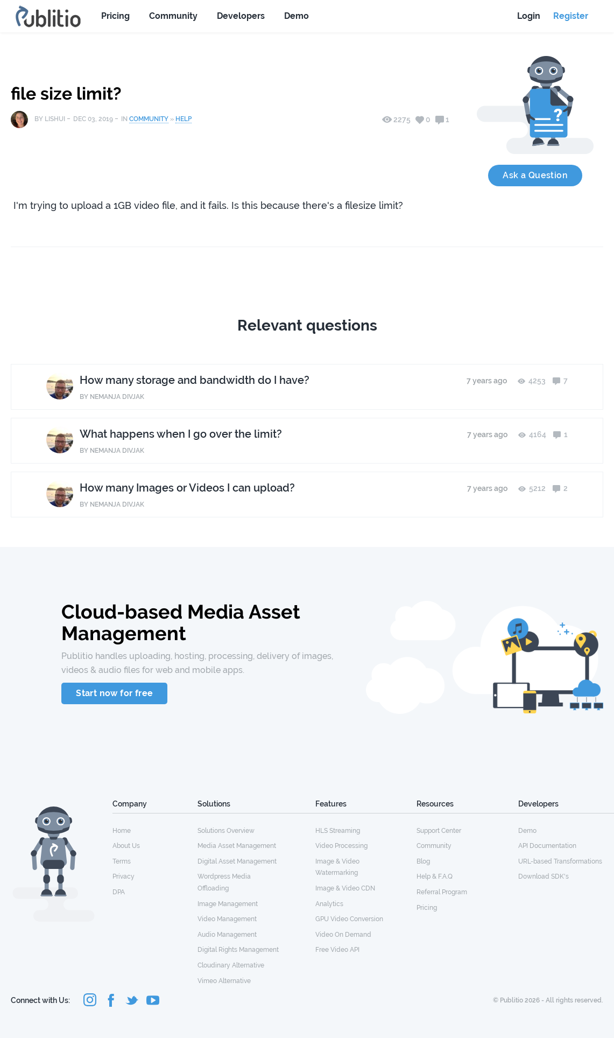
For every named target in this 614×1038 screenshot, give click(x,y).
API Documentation (547, 846)
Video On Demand (343, 934)
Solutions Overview (226, 830)
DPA (118, 892)
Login (528, 16)
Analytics (329, 904)
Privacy (123, 876)
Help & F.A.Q (435, 876)
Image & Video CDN (345, 888)
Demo (296, 16)
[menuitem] (155, 830)
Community (173, 16)
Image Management (227, 904)
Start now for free (114, 693)
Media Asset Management (236, 846)
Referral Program (442, 892)
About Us (126, 846)
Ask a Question (535, 175)
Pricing (115, 16)
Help (183, 119)
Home (121, 830)
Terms (121, 861)
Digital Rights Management (238, 949)
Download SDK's (543, 876)
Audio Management (227, 934)
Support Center (439, 830)
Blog (423, 861)
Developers (241, 16)
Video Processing (341, 846)
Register (570, 16)
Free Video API (337, 949)
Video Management (227, 919)
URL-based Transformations (560, 861)
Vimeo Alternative (224, 981)
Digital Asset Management (237, 861)
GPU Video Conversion (349, 919)
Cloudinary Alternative (230, 965)
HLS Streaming (337, 830)
